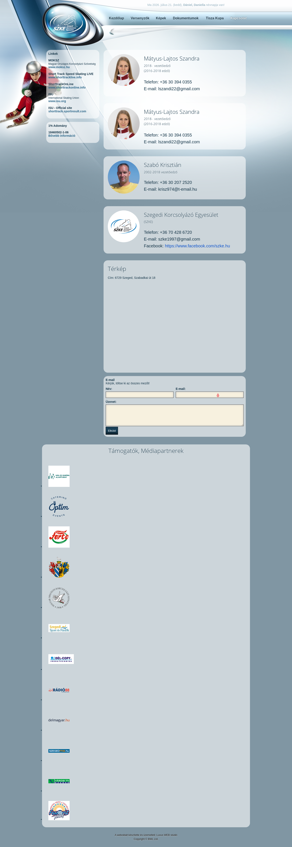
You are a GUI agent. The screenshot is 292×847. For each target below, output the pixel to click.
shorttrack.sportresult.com (67, 111)
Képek (161, 18)
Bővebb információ (61, 135)
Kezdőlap (116, 18)
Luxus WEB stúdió (166, 835)
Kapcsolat (238, 18)
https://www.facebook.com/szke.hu (197, 246)
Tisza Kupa (215, 18)
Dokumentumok (186, 18)
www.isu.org (57, 101)
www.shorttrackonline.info (67, 87)
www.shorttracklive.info (65, 77)
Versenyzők (140, 18)
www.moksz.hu (59, 67)
